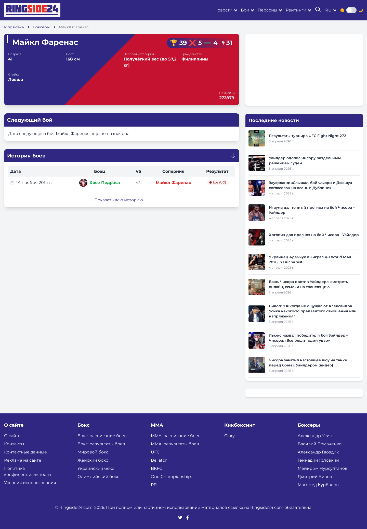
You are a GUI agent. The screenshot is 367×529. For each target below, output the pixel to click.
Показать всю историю (121, 200)
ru (328, 10)
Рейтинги (296, 10)
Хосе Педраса (104, 182)
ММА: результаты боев (175, 443)
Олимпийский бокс (98, 476)
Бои (245, 10)
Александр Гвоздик (318, 452)
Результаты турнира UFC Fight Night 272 (307, 135)
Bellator (159, 460)
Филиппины (194, 59)
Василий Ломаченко (320, 443)
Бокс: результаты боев (101, 443)
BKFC (156, 468)
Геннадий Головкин (318, 460)
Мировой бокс (92, 452)
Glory (229, 435)
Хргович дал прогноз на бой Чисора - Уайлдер (314, 234)
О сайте (12, 435)
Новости (223, 10)
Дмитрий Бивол (315, 476)
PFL (155, 484)
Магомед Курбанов (318, 484)
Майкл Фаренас (173, 182)
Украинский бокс (95, 468)
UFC (155, 452)
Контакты (14, 443)
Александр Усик (315, 435)
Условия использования (30, 482)
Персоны (267, 10)
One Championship (171, 476)
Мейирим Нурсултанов (322, 468)
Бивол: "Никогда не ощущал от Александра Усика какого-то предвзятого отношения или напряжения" (313, 311)
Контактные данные (25, 452)
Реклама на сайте (22, 460)
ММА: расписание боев (176, 435)
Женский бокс (92, 460)
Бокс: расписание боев (102, 435)
